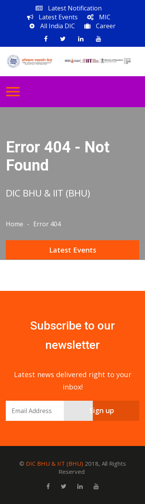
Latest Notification (69, 8)
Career (100, 26)
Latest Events (52, 17)
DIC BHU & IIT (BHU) (54, 463)
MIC (99, 17)
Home (14, 224)
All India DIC (52, 26)
